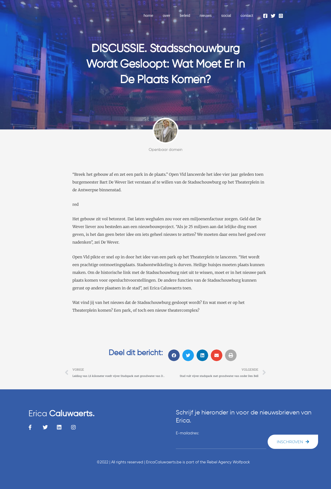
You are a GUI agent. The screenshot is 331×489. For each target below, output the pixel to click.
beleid (191, 15)
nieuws (210, 15)
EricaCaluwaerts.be (164, 462)
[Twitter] (273, 15)
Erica (61, 414)
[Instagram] (281, 15)
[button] (174, 355)
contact (248, 15)
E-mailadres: (187, 433)
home (158, 15)
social (229, 15)
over (174, 15)
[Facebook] (265, 15)
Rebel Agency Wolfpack (228, 462)
